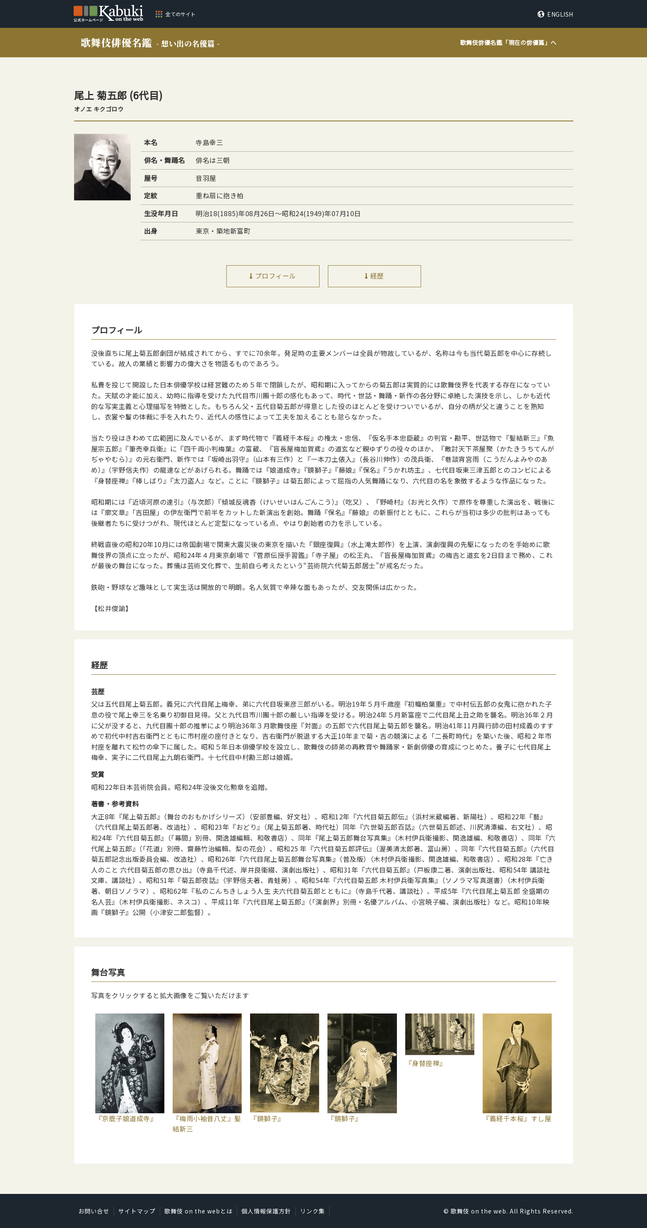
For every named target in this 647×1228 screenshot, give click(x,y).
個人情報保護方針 (266, 1211)
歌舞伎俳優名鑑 (150, 42)
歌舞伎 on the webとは (198, 1211)
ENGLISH (560, 14)
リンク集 (312, 1211)
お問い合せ (93, 1211)
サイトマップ (137, 1211)
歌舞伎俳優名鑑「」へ (508, 42)
